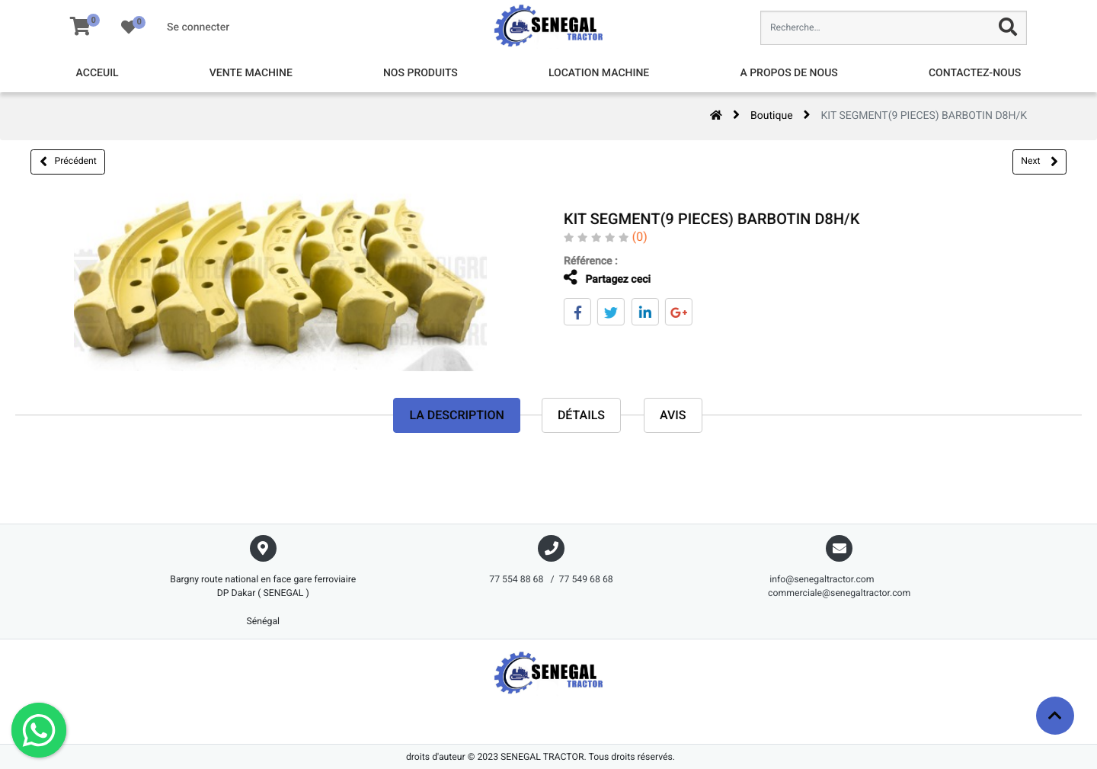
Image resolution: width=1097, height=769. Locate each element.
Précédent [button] (68, 161)
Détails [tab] (581, 415)
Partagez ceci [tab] (595, 278)
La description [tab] (456, 415)
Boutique (771, 116)
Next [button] (1039, 161)
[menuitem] (97, 73)
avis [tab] (673, 415)
